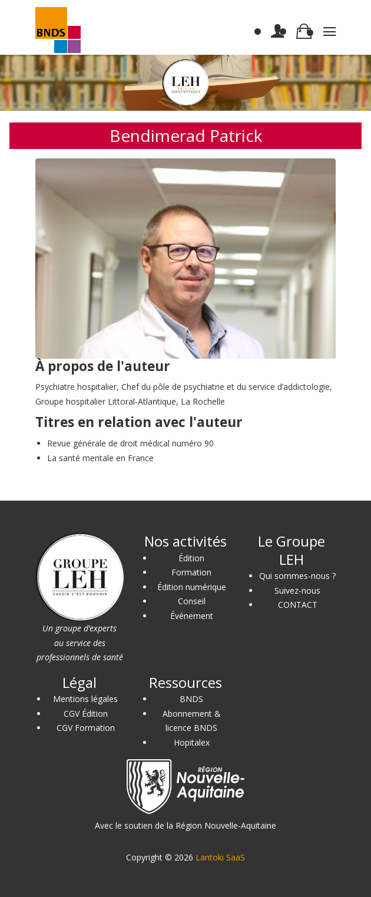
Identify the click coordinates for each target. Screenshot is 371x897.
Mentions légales (85, 698)
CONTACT (297, 604)
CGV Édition (86, 713)
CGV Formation (86, 727)
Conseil (192, 601)
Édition (191, 558)
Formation (191, 572)
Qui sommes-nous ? (297, 575)
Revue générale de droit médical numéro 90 (130, 443)
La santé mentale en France (100, 458)
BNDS (191, 698)
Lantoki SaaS (220, 857)
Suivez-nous (297, 590)
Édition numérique (191, 587)
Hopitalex (192, 742)
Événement (191, 615)
